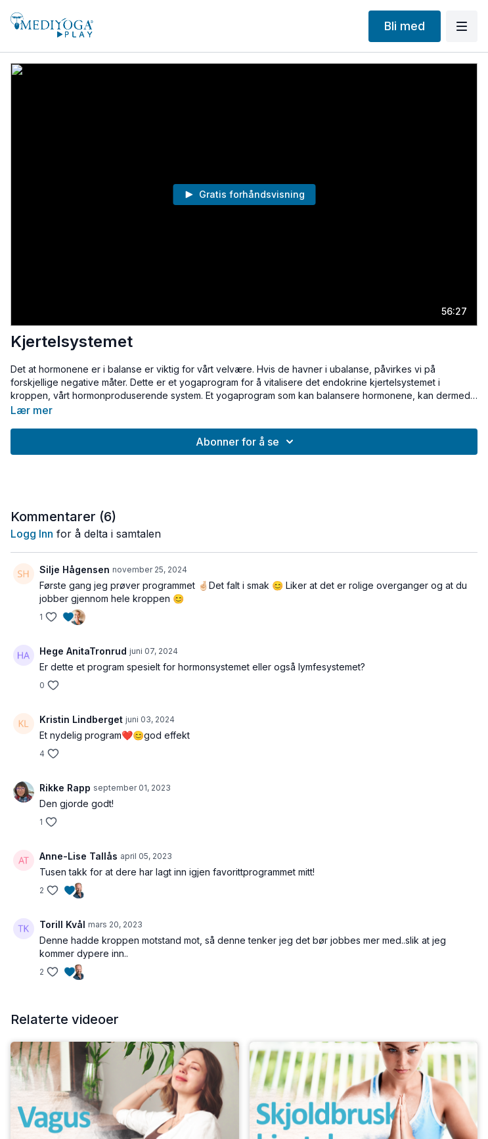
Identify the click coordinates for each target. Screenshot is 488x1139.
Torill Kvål (62, 924)
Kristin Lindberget (81, 719)
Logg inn (32, 533)
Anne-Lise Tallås (78, 856)
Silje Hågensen (74, 569)
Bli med (404, 26)
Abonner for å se (247, 442)
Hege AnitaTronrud (83, 651)
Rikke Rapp (65, 787)
